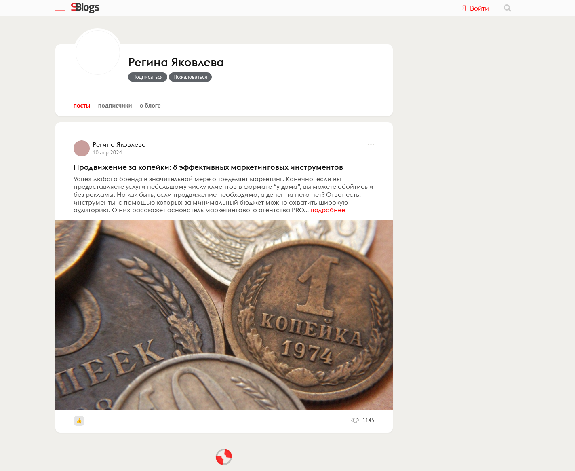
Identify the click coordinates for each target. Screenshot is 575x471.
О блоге (150, 105)
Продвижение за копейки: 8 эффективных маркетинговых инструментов (208, 167)
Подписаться (148, 76)
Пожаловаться (190, 76)
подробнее (327, 210)
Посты (82, 105)
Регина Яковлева (176, 63)
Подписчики (115, 105)
